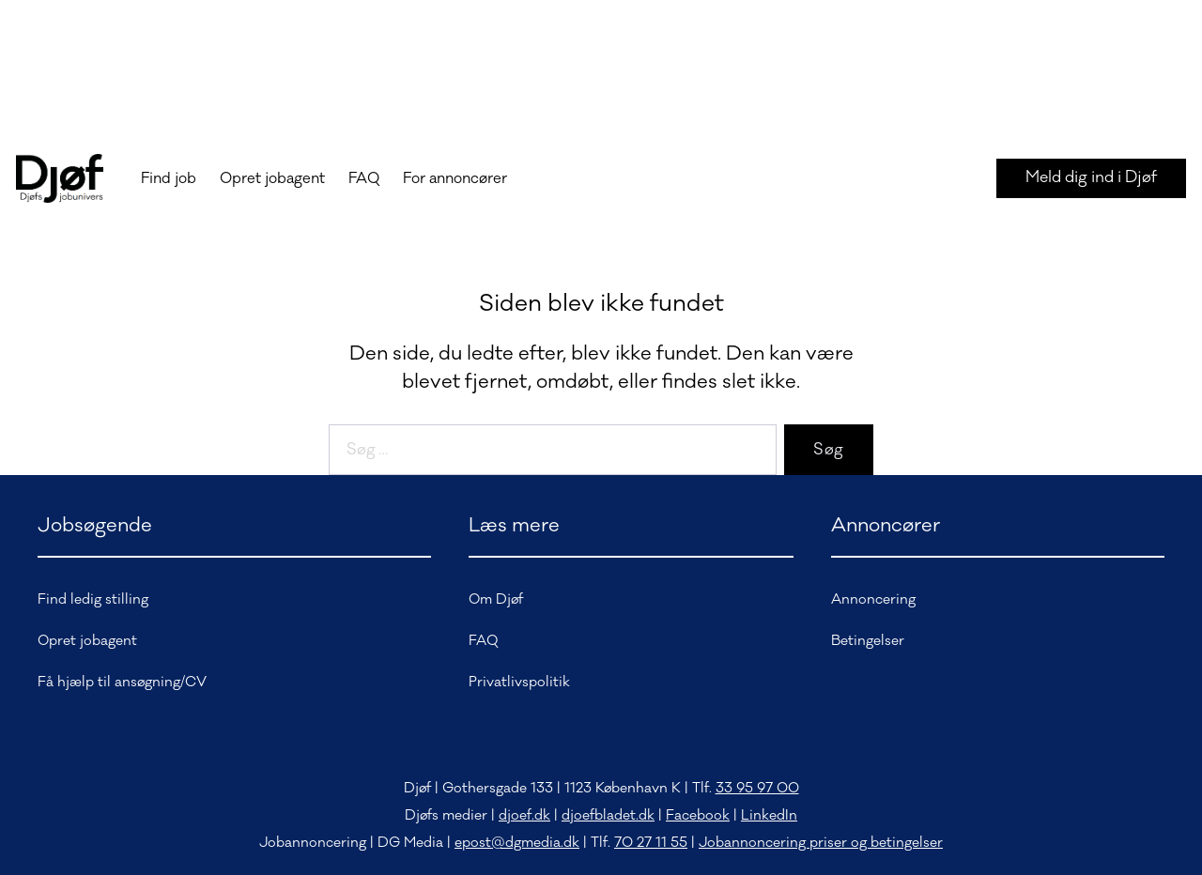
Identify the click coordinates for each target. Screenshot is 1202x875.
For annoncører (455, 178)
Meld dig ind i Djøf (1091, 177)
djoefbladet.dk (608, 815)
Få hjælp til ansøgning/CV (122, 682)
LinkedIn (769, 815)
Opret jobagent (272, 178)
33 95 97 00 (757, 788)
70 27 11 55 (650, 843)
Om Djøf (496, 599)
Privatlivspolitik (519, 682)
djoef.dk (524, 815)
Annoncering (873, 599)
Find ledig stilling (93, 599)
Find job (168, 178)
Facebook (698, 815)
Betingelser (867, 641)
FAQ (363, 178)
